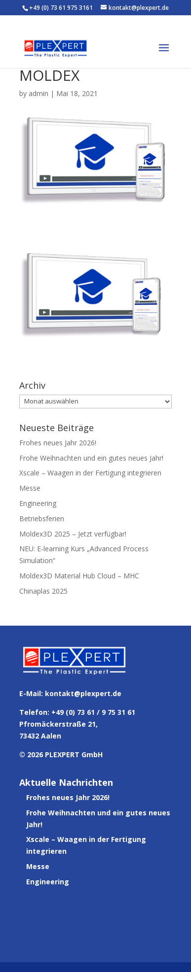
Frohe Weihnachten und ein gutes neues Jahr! (91, 458)
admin (38, 93)
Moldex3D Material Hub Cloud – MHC (79, 575)
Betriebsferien (41, 518)
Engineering (37, 503)
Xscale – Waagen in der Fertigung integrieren (90, 472)
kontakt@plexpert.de (83, 693)
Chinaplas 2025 (43, 591)
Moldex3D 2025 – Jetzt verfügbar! (72, 533)
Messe (29, 488)
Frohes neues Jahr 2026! (57, 442)
